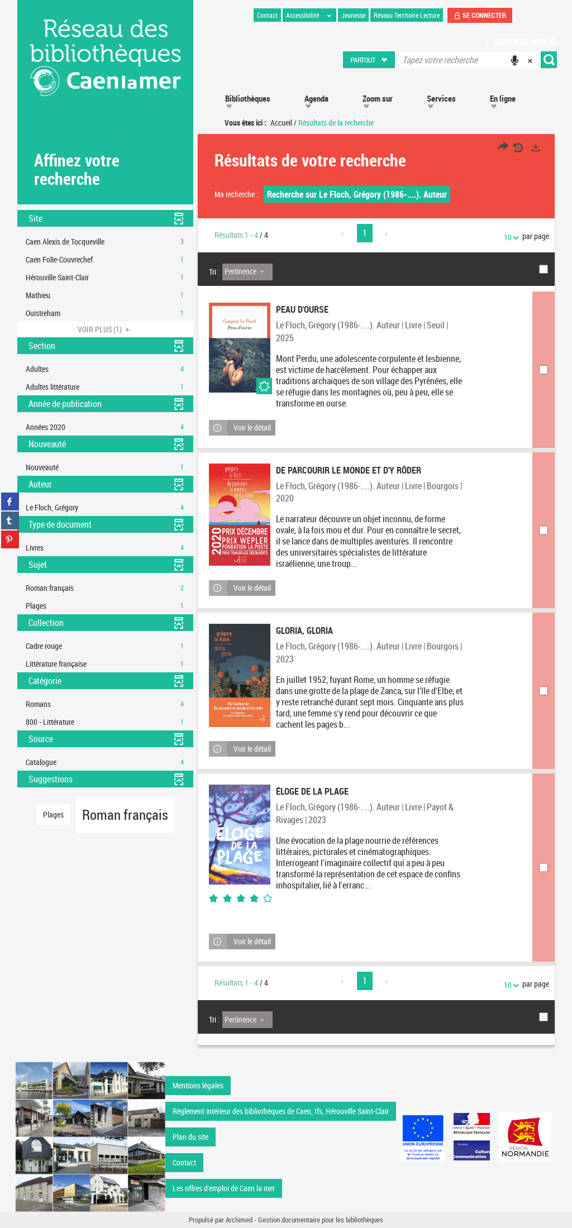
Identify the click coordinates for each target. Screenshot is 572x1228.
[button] (369, 59)
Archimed (239, 1220)
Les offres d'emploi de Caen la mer (224, 1188)
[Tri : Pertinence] (247, 272)
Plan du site (190, 1136)
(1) (105, 329)
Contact (184, 1162)
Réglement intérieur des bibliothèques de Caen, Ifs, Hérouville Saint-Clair (281, 1111)
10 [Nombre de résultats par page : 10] (509, 237)
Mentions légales (198, 1085)
